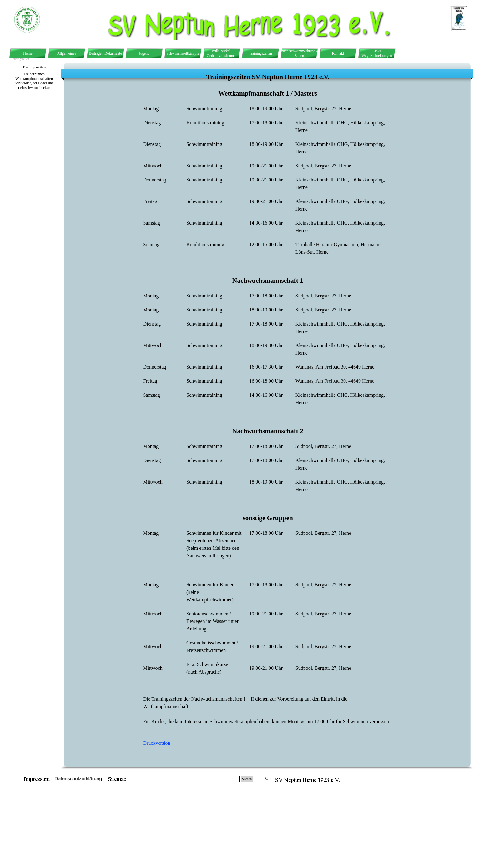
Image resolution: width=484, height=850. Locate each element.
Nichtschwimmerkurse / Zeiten (299, 53)
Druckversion (156, 743)
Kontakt (338, 53)
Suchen (247, 779)
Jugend (144, 53)
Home (27, 53)
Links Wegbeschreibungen (377, 53)
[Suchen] (221, 779)
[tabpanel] (267, 415)
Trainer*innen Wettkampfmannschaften (34, 76)
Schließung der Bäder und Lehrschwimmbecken (34, 85)
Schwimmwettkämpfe (182, 53)
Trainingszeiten (260, 53)
